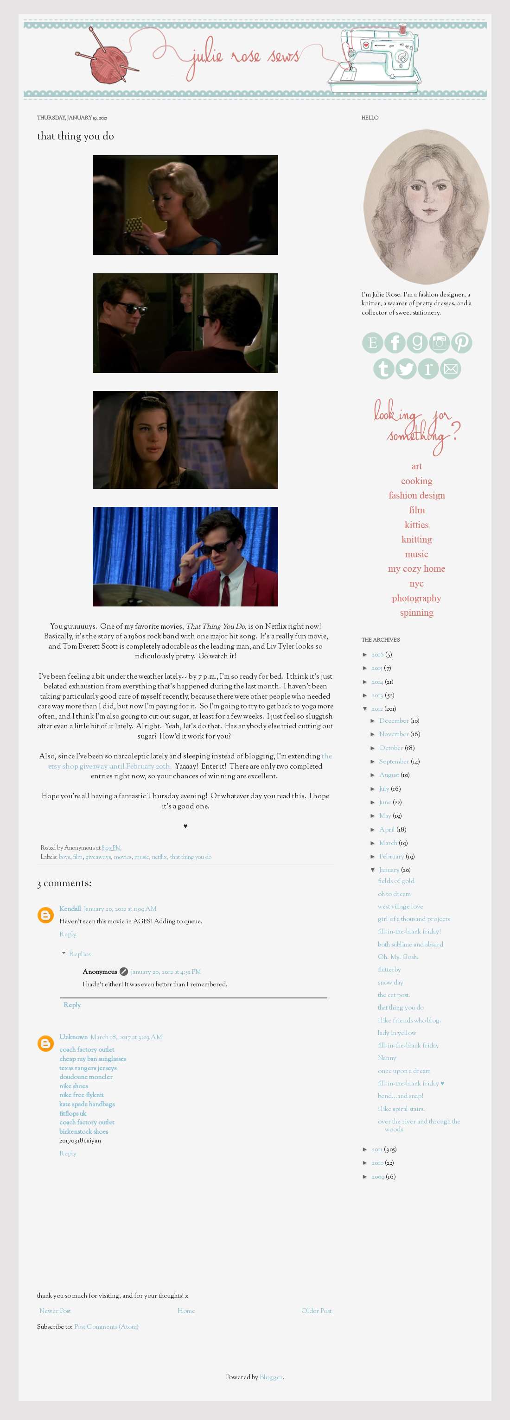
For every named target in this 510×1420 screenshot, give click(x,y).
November (394, 734)
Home (186, 1311)
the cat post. (394, 995)
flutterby (389, 970)
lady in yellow (397, 1033)
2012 (378, 709)
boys (64, 857)
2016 (378, 655)
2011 (378, 1150)
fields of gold (396, 881)
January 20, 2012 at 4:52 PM (166, 972)
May (386, 816)
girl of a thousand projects (414, 919)
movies (122, 857)
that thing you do (190, 857)
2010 (378, 1163)
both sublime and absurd (410, 945)
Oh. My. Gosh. (398, 957)
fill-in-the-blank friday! (409, 932)
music (141, 857)
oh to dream (394, 894)
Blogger (271, 1377)
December (394, 721)
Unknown (73, 1037)
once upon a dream (404, 1071)
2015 (378, 668)
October (392, 748)
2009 (379, 1177)
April (387, 830)
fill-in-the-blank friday (408, 1046)
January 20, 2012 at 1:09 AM (120, 909)
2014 (378, 682)
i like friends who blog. (409, 1021)
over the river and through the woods (419, 1126)
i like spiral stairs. (401, 1109)
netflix (159, 857)
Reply (67, 935)
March (389, 843)
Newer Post (55, 1311)
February (392, 857)
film (78, 857)
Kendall (70, 909)
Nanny (387, 1058)
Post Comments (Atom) (106, 1327)
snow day (390, 983)
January (390, 870)
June (386, 803)
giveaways (98, 857)
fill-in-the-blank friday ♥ (411, 1084)
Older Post (316, 1311)
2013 (378, 696)
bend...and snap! (400, 1096)
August (390, 775)
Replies (79, 954)
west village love (400, 907)
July (385, 789)
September (395, 762)
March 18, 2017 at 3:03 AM (126, 1037)
